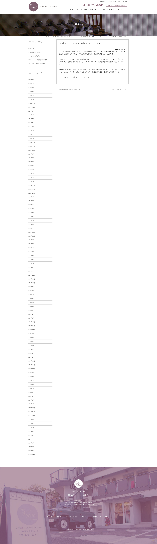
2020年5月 (31, 302)
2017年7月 (31, 427)
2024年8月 (31, 115)
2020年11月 (31, 279)
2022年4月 (31, 216)
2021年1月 (31, 271)
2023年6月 (31, 162)
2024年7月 (31, 119)
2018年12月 (31, 361)
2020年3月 (31, 310)
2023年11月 (31, 146)
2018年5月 (31, 388)
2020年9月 (31, 287)
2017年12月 (31, 408)
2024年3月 (31, 130)
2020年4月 (31, 306)
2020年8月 (31, 290)
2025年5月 (31, 91)
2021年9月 (31, 240)
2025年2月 (31, 95)
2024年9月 (31, 111)
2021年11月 (31, 236)
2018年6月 (31, 384)
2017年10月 (31, 415)
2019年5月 (31, 341)
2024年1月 (31, 138)
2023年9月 (31, 154)
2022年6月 (31, 208)
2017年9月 (31, 419)
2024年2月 (31, 134)
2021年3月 (31, 263)
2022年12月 (31, 185)
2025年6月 (31, 87)
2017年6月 (31, 431)
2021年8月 (31, 244)
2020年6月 (31, 298)
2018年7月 (31, 380)
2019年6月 (31, 337)
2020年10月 (31, 283)
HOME (72, 9)
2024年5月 (31, 126)
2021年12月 (31, 232)
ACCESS (102, 9)
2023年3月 (31, 173)
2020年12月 (31, 275)
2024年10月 (31, 107)
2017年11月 (31, 412)
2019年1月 (31, 357)
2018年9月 (31, 372)
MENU (79, 9)
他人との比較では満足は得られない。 (71, 89)
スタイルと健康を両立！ (35, 56)
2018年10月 (31, 369)
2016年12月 (31, 454)
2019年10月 (31, 330)
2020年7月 (31, 294)
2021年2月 (31, 267)
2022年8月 (31, 201)
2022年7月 (31, 205)
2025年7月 (31, 84)
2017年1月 (31, 451)
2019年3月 (31, 349)
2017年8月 (31, 423)
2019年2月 (31, 353)
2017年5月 (31, 435)
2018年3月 (31, 396)
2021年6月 (31, 251)
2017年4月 (31, 439)
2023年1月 (31, 181)
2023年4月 (31, 169)
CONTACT (111, 9)
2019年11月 (31, 326)
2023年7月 (31, 158)
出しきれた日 (32, 48)
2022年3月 (31, 220)
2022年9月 (31, 197)
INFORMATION (90, 9)
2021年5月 (31, 255)
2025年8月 (31, 80)
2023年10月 (31, 150)
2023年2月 (31, 177)
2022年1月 (31, 228)
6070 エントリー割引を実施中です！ (38, 60)
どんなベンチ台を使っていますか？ (38, 63)
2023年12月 (31, 142)
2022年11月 (31, 189)
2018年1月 (31, 404)
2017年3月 (31, 443)
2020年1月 (31, 318)
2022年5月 (31, 212)
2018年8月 (31, 376)
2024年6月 (31, 123)
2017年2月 (31, 447)
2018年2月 (31, 400)
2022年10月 (31, 193)
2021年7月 (31, 248)
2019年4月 (31, 345)
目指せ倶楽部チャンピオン (35, 52)
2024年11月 (31, 103)
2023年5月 (31, 166)
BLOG (120, 9)
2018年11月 (31, 365)
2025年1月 (31, 99)
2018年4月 (31, 392)
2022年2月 (31, 224)
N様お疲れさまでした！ (118, 89)
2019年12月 (31, 322)
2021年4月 (31, 259)
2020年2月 (31, 314)
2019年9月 (31, 333)
